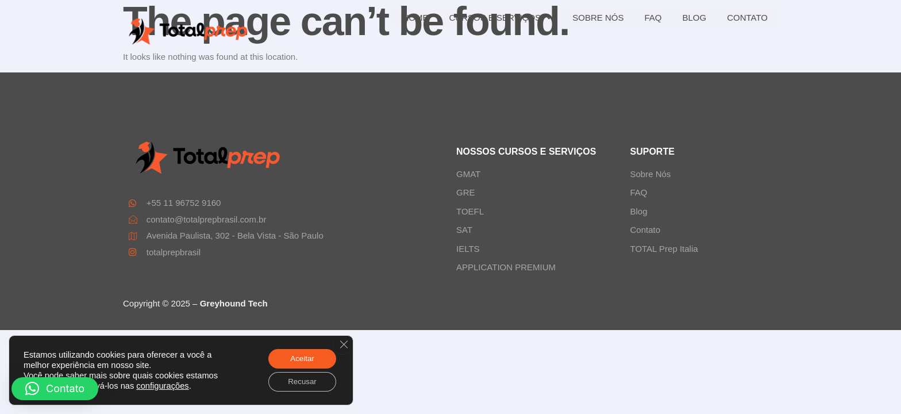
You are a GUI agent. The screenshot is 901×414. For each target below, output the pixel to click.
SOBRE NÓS (597, 17)
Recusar (300, 381)
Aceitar (300, 357)
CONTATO (747, 17)
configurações (162, 384)
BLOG (694, 17)
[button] (54, 388)
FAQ (652, 17)
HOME (416, 17)
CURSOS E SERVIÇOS (500, 17)
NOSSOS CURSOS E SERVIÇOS (526, 151)
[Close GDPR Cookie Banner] (343, 342)
